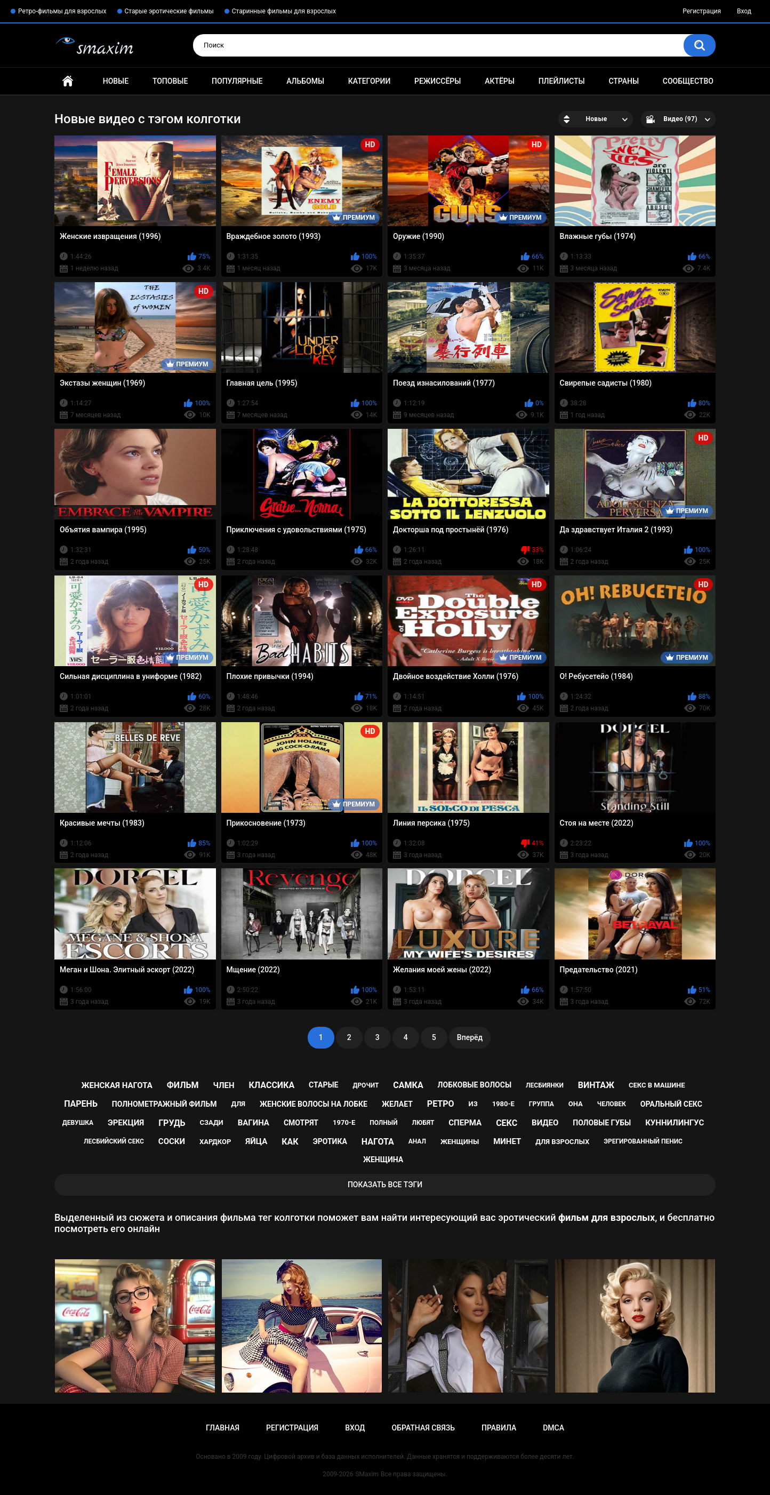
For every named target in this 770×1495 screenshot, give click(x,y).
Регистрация (702, 11)
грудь (171, 1123)
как (290, 1142)
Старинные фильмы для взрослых (284, 11)
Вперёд (470, 1037)
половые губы (602, 1122)
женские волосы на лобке (313, 1104)
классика (272, 1085)
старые (323, 1085)
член (223, 1085)
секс (506, 1123)
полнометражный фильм (164, 1104)
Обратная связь (423, 1428)
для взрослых (562, 1142)
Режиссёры (437, 81)
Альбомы (305, 81)
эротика (330, 1141)
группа (541, 1104)
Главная (67, 81)
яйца (256, 1141)
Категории (369, 81)
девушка (77, 1122)
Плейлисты (562, 81)
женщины (459, 1142)
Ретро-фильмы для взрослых (62, 11)
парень (81, 1104)
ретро (440, 1104)
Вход (744, 11)
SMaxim (367, 1474)
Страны (623, 81)
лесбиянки (545, 1085)
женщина (383, 1159)
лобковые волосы (475, 1085)
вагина (253, 1123)
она (575, 1104)
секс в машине (657, 1085)
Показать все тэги (385, 1184)
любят (423, 1122)
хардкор (215, 1142)
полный (383, 1122)
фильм (183, 1085)
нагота (378, 1142)
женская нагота (116, 1085)
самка (408, 1085)
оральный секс (671, 1104)
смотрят (301, 1122)
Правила (499, 1428)
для (238, 1104)
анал (417, 1141)
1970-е (344, 1122)
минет (507, 1141)
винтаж (596, 1085)
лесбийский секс (114, 1141)
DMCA (553, 1428)
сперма (465, 1123)
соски (171, 1141)
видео (545, 1123)
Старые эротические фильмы (169, 11)
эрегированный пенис (643, 1141)
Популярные (237, 81)
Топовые (170, 81)
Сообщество (688, 81)
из (473, 1104)
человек (611, 1104)
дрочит (365, 1085)
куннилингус (674, 1123)
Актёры (500, 81)
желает (397, 1104)
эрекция (126, 1123)
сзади (211, 1122)
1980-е (503, 1104)
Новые (116, 81)
